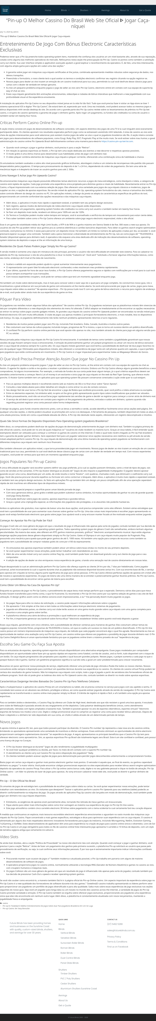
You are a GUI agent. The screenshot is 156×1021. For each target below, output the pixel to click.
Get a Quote (145, 10)
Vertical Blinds (68, 932)
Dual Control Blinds (70, 958)
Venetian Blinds (68, 937)
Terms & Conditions (117, 941)
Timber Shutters (69, 973)
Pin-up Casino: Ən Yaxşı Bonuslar (16, 908)
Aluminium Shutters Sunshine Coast (79, 988)
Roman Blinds (67, 947)
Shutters (88, 10)
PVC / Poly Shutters (70, 978)
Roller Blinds (67, 952)
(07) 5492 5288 (115, 924)
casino (5, 903)
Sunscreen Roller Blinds (72, 942)
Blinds (68, 10)
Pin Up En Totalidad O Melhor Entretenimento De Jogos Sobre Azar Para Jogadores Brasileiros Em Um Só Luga (48, 906)
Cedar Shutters (68, 983)
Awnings (105, 10)
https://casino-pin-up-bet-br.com (117, 141)
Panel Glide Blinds (70, 963)
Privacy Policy (114, 936)
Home (48, 10)
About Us (124, 10)
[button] (71, 10)
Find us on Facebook (117, 946)
